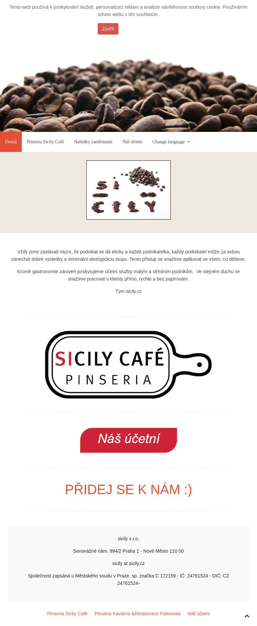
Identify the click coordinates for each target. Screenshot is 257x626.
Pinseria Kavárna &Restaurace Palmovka (137, 613)
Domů (11, 141)
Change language (168, 141)
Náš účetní (132, 141)
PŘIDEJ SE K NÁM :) (128, 489)
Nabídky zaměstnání (93, 141)
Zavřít (108, 28)
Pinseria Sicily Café (45, 141)
